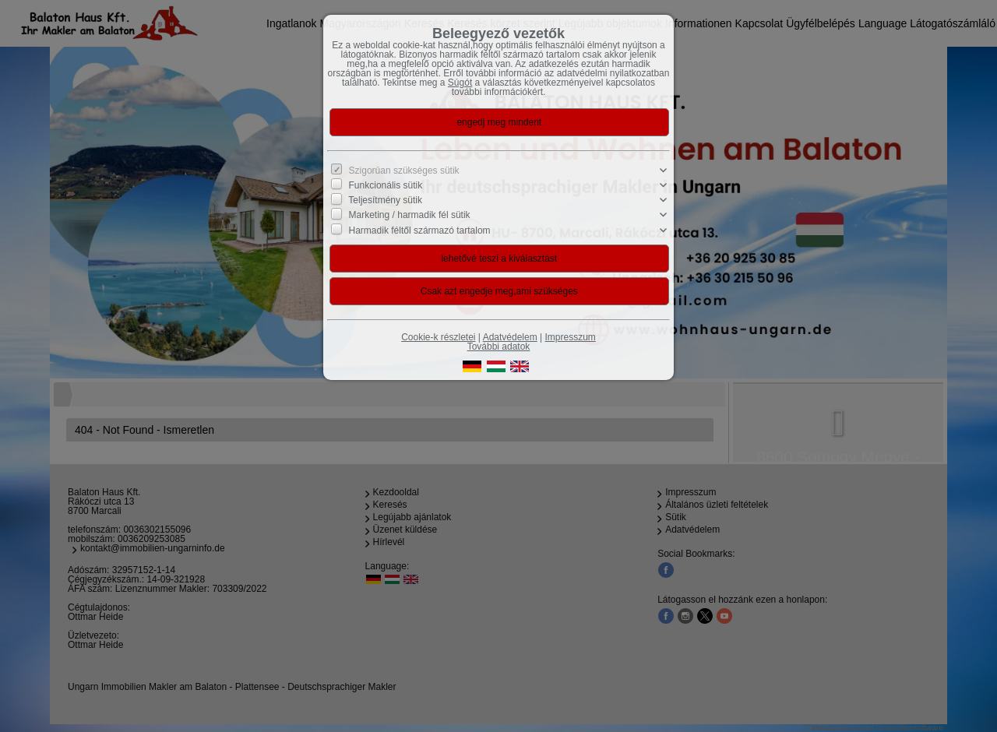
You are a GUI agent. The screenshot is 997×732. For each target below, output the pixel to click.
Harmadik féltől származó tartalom (420, 229)
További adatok (498, 346)
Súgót (460, 82)
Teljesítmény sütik (385, 200)
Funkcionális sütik (386, 185)
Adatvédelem (510, 337)
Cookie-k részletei (438, 337)
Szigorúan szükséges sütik (404, 170)
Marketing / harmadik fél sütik (409, 214)
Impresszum (570, 337)
